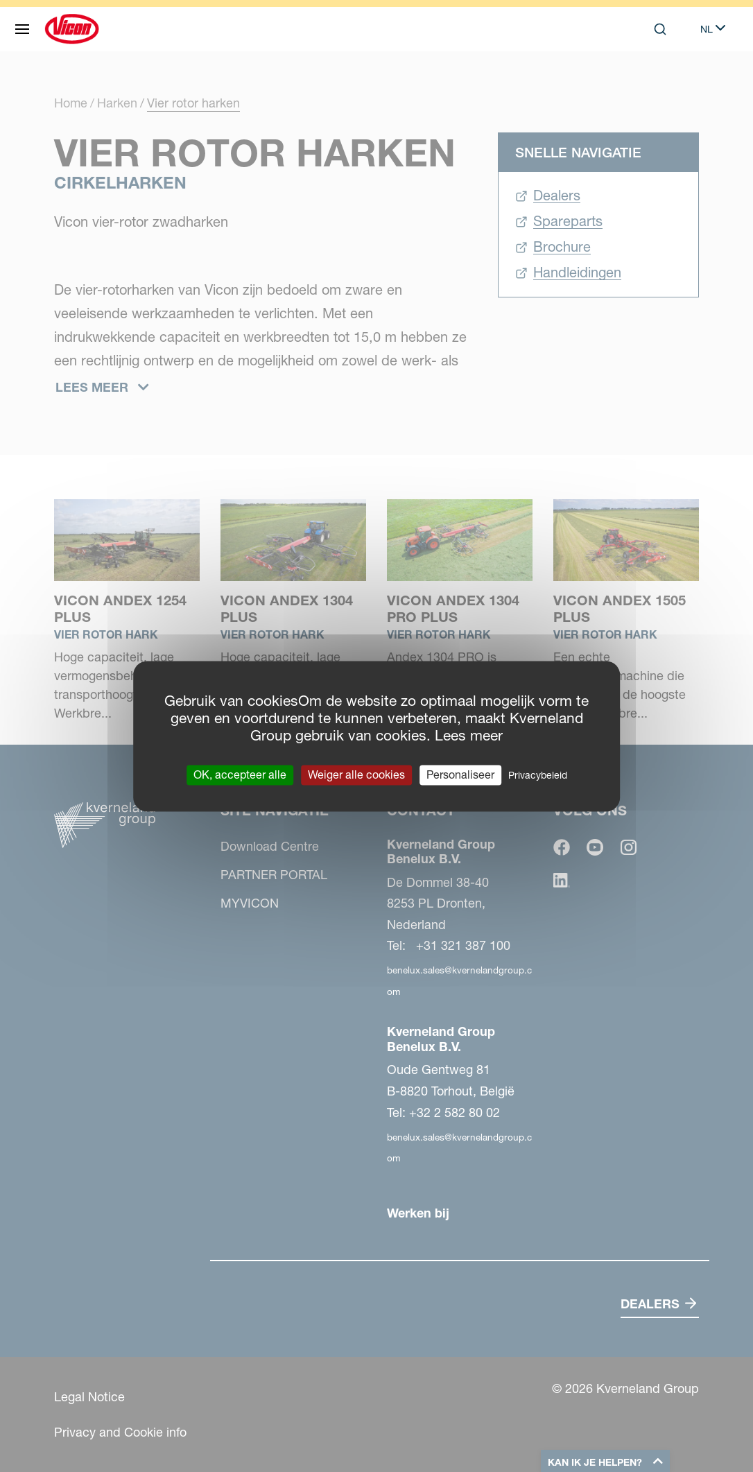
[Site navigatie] (22, 29)
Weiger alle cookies (356, 774)
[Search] (660, 29)
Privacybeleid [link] (537, 775)
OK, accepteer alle (239, 774)
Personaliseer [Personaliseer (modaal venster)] (460, 774)
